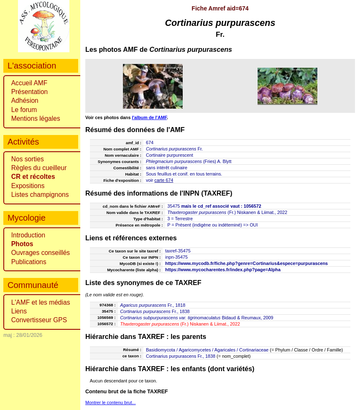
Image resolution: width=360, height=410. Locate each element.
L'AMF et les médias (40, 302)
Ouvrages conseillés (40, 252)
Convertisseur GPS (39, 319)
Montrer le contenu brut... (110, 402)
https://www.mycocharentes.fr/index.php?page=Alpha (223, 269)
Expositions (28, 185)
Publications (28, 261)
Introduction (28, 235)
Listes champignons (40, 194)
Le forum (24, 109)
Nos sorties (27, 159)
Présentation (29, 91)
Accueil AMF (29, 83)
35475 (173, 206)
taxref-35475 (178, 250)
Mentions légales (35, 118)
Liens (19, 311)
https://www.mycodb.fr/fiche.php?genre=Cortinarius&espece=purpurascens (246, 263)
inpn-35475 (176, 257)
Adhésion (24, 100)
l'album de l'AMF (149, 117)
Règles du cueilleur (39, 167)
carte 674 (163, 180)
